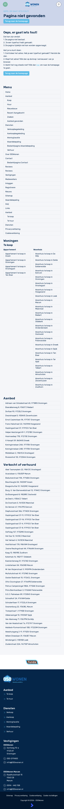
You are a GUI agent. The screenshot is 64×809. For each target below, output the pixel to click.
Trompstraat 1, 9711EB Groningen (19, 611)
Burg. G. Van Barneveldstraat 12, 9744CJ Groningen (27, 490)
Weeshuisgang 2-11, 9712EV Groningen (22, 632)
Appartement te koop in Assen (15, 255)
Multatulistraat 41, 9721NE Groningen (21, 573)
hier (38, 65)
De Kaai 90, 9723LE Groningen (18, 411)
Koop (9, 100)
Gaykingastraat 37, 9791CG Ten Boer (21, 428)
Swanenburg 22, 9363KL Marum (19, 607)
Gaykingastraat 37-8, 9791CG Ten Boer (22, 528)
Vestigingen (10, 175)
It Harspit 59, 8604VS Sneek (17, 440)
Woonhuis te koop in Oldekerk (44, 320)
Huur (9, 104)
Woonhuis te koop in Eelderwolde (44, 265)
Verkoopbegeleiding (15, 129)
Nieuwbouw (12, 108)
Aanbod (8, 96)
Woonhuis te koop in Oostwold (44, 333)
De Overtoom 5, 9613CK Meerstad (19, 503)
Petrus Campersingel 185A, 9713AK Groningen (25, 586)
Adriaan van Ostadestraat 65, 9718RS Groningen (26, 403)
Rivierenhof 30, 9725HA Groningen (20, 457)
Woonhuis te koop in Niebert (44, 314)
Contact (9, 158)
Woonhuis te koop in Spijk (46, 349)
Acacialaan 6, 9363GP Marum (18, 474)
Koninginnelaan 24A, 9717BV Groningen (22, 445)
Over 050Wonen (12, 154)
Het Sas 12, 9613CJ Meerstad (17, 536)
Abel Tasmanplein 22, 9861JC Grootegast (23, 469)
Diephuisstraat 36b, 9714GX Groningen (22, 511)
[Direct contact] (5, 4)
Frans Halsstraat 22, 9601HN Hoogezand (22, 424)
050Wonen (8, 745)
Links (7, 208)
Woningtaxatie (13, 138)
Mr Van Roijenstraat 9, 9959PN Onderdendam (24, 569)
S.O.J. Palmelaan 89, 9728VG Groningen (22, 594)
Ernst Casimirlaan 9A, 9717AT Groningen (22, 420)
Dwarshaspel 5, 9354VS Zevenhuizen (21, 415)
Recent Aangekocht (15, 113)
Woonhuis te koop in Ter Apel (45, 360)
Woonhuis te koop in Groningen (44, 278)
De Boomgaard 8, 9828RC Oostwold (20, 494)
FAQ (7, 204)
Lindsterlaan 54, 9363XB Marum (19, 565)
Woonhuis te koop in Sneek (46, 345)
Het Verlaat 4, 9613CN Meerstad (19, 540)
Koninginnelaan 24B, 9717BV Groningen (22, 449)
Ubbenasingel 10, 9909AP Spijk (18, 615)
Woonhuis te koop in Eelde (46, 260)
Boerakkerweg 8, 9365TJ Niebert (19, 407)
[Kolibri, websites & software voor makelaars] (32, 805)
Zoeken (10, 117)
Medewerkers (11, 179)
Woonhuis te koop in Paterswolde (44, 339)
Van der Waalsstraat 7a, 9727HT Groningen (23, 623)
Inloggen (9, 183)
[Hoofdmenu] (58, 4)
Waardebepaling (14, 142)
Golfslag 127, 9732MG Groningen (19, 532)
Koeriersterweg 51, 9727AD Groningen (21, 561)
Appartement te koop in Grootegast (15, 267)
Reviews (9, 167)
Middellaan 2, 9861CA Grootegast (19, 453)
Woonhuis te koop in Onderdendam (44, 327)
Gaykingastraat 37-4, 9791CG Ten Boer (22, 524)
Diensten (9, 125)
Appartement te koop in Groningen (15, 261)
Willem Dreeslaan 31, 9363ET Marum (20, 636)
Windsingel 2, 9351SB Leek (16, 640)
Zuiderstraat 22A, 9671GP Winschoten (21, 644)
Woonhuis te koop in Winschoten (44, 373)
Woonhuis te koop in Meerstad (44, 307)
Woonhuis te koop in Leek (46, 296)
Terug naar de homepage (16, 21)
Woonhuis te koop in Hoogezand (44, 291)
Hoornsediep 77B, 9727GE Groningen (21, 436)
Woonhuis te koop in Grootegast (44, 284)
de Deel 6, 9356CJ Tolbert (16, 499)
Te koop (10, 216)
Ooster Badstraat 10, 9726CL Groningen (22, 578)
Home (7, 92)
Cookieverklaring (12, 233)
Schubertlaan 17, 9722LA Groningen (20, 602)
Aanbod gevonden (15, 121)
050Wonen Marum (11, 772)
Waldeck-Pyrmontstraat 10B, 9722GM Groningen (26, 627)
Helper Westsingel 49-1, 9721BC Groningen (23, 432)
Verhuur (10, 150)
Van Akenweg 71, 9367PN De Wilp (19, 619)
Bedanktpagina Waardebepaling (21, 146)
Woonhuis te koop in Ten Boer (45, 354)
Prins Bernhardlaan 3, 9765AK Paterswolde (23, 590)
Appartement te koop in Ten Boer (15, 274)
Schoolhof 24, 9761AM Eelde (17, 598)
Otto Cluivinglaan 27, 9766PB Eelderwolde (23, 582)
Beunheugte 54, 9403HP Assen (18, 482)
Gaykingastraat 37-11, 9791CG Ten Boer (22, 515)
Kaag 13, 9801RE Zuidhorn (16, 553)
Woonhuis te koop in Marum (44, 301)
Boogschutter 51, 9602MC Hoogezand (21, 486)
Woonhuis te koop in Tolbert (44, 367)
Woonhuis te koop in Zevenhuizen (44, 379)
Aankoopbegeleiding (16, 133)
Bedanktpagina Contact (17, 162)
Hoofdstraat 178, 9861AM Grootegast (21, 544)
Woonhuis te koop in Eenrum (44, 272)
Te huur (10, 221)
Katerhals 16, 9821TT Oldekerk (18, 557)
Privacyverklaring (12, 229)
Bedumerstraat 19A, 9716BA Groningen (22, 478)
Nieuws (8, 192)
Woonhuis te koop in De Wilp (45, 255)
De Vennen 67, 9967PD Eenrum (18, 507)
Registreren (10, 187)
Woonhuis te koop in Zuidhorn (44, 386)
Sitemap (9, 196)
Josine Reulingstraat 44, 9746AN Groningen (24, 548)
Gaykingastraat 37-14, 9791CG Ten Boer (22, 519)
